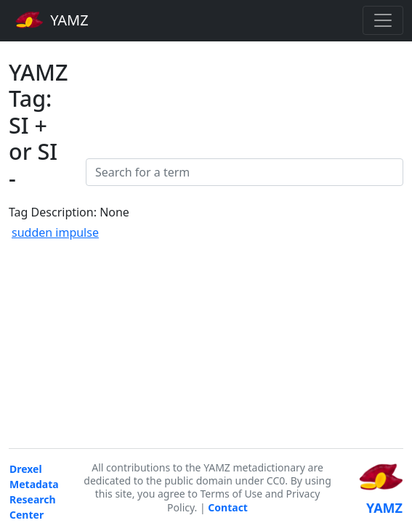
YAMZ (52, 19)
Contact (228, 507)
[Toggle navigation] (383, 20)
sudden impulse (55, 232)
